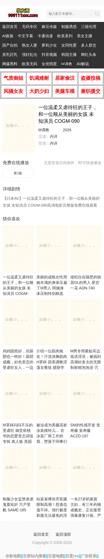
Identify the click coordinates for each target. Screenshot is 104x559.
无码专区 (29, 26)
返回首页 (10, 26)
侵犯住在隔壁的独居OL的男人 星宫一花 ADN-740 (85, 282)
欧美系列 (65, 36)
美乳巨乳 (10, 54)
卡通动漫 (45, 36)
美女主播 (84, 36)
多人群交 (88, 45)
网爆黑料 (10, 64)
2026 (67, 130)
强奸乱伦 (29, 54)
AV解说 (83, 64)
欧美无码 (29, 64)
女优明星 (49, 64)
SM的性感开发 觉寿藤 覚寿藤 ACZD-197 (85, 430)
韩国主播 (69, 54)
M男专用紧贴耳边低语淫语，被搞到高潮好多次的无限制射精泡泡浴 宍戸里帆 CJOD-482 (85, 362)
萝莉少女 (49, 45)
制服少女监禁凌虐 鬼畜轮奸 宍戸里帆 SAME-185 (18, 504)
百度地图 (55, 556)
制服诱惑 (69, 26)
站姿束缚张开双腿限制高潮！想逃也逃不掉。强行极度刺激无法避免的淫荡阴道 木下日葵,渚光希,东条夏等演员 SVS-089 (51, 515)
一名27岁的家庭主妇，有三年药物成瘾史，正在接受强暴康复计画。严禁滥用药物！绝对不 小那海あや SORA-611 (85, 515)
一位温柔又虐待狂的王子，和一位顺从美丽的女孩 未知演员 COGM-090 (18, 288)
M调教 (66, 64)
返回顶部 (63, 534)
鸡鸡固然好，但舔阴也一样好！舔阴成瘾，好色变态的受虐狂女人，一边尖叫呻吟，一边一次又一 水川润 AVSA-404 (18, 367)
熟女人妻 (29, 45)
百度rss (72, 556)
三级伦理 (88, 26)
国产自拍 (10, 45)
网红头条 (88, 54)
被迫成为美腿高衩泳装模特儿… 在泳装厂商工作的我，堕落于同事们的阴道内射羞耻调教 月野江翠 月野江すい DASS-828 (51, 441)
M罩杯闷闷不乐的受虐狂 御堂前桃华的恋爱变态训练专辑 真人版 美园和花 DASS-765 (18, 436)
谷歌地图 (13, 556)
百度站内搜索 (34, 556)
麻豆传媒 (49, 26)
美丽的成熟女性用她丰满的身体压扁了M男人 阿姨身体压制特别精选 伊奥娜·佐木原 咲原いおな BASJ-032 (51, 293)
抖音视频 (49, 54)
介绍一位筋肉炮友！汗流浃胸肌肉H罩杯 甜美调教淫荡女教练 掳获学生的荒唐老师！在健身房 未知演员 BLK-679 (51, 367)
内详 (53, 136)
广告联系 (88, 556)
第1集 (18, 173)
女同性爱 (69, 45)
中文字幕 (25, 36)
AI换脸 (7, 36)
